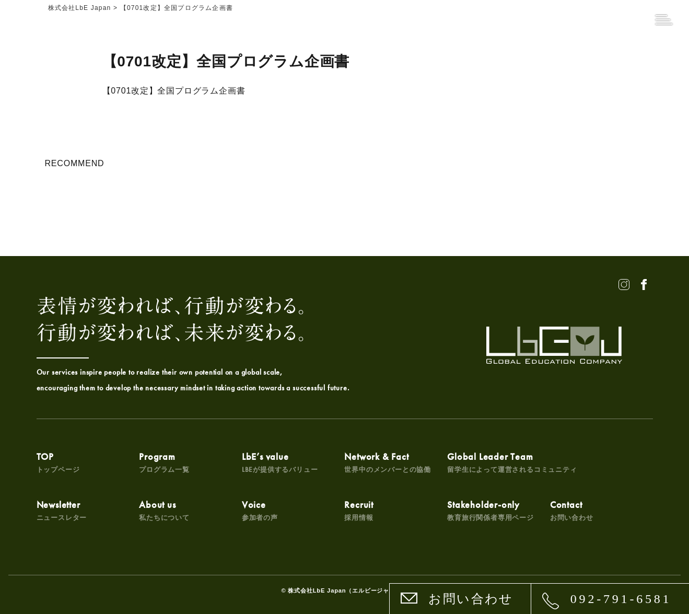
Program (164, 462)
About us (164, 510)
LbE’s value (280, 462)
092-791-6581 (621, 599)
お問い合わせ (470, 599)
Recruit (358, 510)
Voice (260, 510)
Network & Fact (387, 462)
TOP (58, 462)
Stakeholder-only (490, 510)
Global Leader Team (512, 462)
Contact (571, 510)
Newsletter (62, 510)
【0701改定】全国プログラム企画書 (174, 90)
